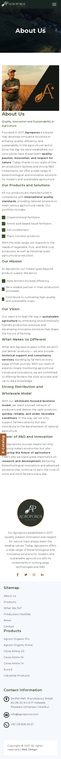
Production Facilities (17, 614)
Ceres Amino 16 (13, 657)
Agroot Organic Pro (17, 639)
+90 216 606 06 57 (22, 724)
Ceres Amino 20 (14, 651)
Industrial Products (17, 675)
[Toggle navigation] (54, 4)
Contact (9, 626)
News (7, 620)
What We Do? (13, 608)
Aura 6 (8, 669)
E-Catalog (3, 444)
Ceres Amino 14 (13, 663)
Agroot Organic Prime (18, 645)
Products (10, 602)
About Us (10, 595)
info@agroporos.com (24, 714)
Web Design (29, 749)
